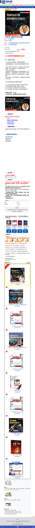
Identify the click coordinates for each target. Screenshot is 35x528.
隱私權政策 (20, 521)
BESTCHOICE (7, 265)
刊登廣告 (16, 521)
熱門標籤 (13, 5)
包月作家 (21, 5)
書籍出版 (13, 521)
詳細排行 (28, 262)
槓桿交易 (17, 42)
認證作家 (10, 521)
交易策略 (26, 42)
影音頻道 (24, 7)
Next (28, 226)
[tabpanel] (9, 226)
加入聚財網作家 (17, 522)
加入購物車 (9, 231)
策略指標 (32, 7)
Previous (6, 226)
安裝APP (17, 519)
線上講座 (10, 42)
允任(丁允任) (11, 59)
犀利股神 (24, 5)
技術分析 (20, 42)
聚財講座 (9, 7)
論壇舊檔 (7, 521)
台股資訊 (2, 7)
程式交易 (14, 42)
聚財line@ (7, 191)
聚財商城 (5, 7)
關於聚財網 (27, 521)
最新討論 (2, 5)
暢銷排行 (13, 7)
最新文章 (5, 5)
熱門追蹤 (28, 5)
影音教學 (21, 7)
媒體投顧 (32, 5)
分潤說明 (14, 10)
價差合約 (23, 42)
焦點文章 (9, 5)
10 (6, 458)
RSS (18, 521)
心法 (29, 42)
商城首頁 (11, 8)
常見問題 (24, 521)
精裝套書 (17, 7)
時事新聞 (28, 7)
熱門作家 (17, 5)
